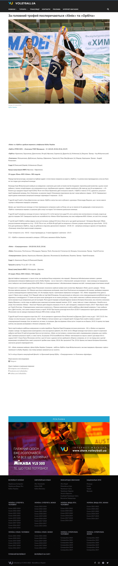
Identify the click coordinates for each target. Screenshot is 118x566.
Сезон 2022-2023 (14, 511)
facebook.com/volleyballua (17, 371)
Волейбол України (16, 480)
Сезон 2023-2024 (14, 508)
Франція (89, 491)
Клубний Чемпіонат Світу (69, 496)
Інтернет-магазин (70, 9)
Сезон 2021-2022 (14, 513)
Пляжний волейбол (17, 554)
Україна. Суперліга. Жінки (45, 503)
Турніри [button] (23, 9)
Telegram (12, 361)
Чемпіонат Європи (67, 491)
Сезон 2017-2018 (14, 523)
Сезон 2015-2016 (14, 528)
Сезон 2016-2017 (14, 525)
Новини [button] (12, 9)
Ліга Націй (64, 484)
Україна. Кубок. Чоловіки (18, 532)
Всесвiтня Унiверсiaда (68, 498)
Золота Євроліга (66, 493)
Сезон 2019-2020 (14, 518)
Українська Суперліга (15, 484)
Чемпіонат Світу (66, 489)
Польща (89, 484)
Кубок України (12, 107)
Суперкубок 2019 (67, 545)
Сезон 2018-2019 (14, 520)
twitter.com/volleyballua (17, 373)
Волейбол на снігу (42, 554)
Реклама (56, 9)
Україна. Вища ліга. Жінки (97, 503)
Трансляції (34, 9)
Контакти (46, 9)
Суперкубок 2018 (67, 547)
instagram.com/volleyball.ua (18, 368)
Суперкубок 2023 (67, 538)
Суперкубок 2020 (67, 542)
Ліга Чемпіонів (40, 484)
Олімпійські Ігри (66, 486)
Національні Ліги (94, 480)
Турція (89, 489)
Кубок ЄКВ (38, 486)
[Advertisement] (59, 126)
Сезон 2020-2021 (14, 515)
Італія (89, 486)
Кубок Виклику (40, 489)
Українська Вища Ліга (15, 486)
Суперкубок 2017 (67, 550)
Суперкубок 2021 (67, 540)
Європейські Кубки (43, 480)
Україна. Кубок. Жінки (44, 532)
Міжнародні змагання (70, 480)
